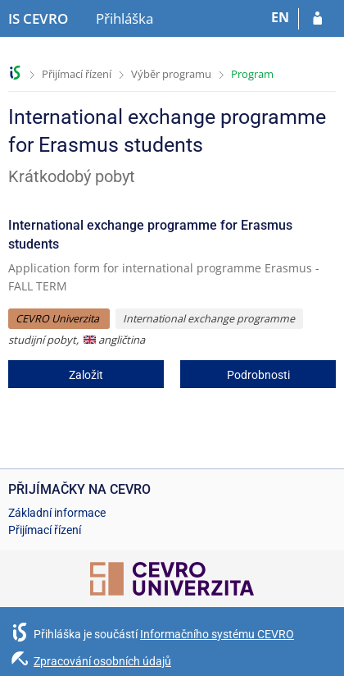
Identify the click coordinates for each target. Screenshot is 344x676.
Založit (86, 374)
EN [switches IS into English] (280, 17)
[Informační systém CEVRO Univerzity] (38, 19)
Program (252, 73)
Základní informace (57, 512)
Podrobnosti (258, 374)
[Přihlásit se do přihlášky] (317, 19)
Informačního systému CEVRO (217, 634)
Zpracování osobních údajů (102, 661)
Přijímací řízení (76, 73)
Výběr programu (171, 73)
